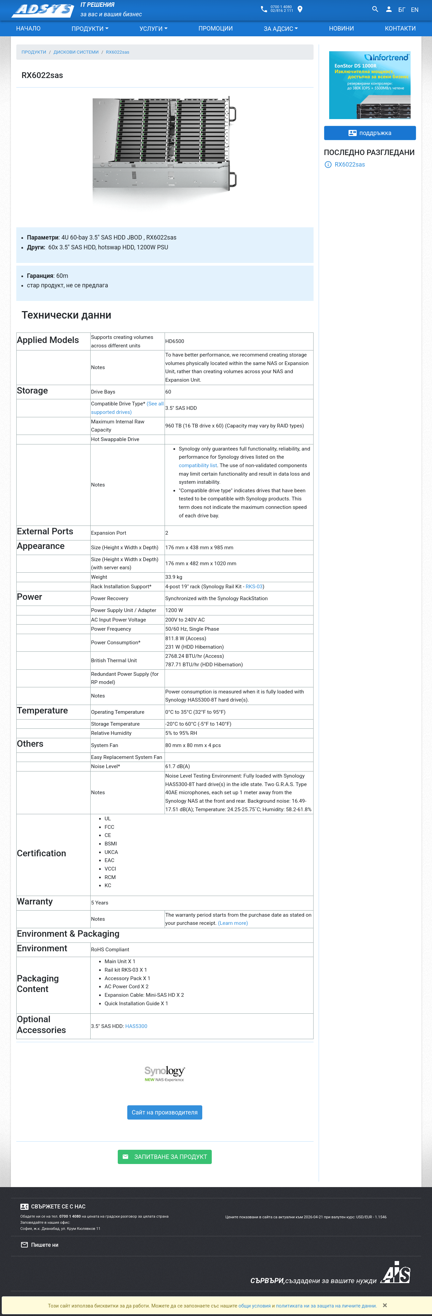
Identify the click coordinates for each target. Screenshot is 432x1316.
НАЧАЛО (28, 28)
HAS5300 (136, 1026)
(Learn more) (233, 923)
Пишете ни (39, 1245)
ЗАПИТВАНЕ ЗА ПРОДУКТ (164, 1156)
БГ (402, 9)
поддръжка (370, 133)
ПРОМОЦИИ (216, 28)
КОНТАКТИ (400, 28)
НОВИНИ (341, 28)
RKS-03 (254, 587)
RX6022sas (344, 164)
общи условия (255, 1306)
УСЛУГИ (151, 28)
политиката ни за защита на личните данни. (326, 1306)
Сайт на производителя (165, 1112)
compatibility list (198, 465)
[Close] (384, 1305)
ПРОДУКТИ (88, 28)
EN (415, 9)
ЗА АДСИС (278, 28)
